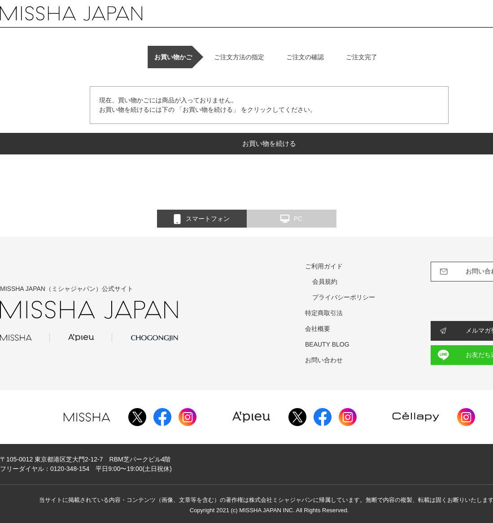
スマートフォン (202, 219)
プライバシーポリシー (343, 297)
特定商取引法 (324, 312)
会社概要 (317, 328)
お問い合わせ (324, 360)
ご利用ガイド (324, 266)
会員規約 (324, 281)
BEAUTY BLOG (327, 344)
